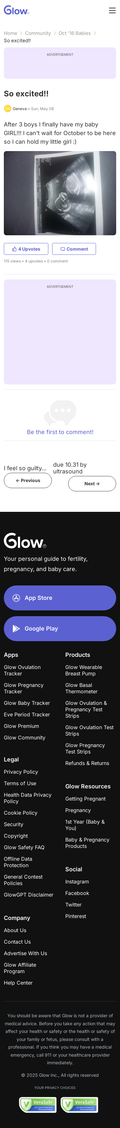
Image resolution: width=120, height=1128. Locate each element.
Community (38, 33)
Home (10, 33)
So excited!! (17, 40)
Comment (74, 249)
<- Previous (28, 480)
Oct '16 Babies (75, 33)
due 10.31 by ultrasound (70, 468)
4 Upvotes (26, 249)
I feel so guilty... (25, 468)
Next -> (92, 483)
